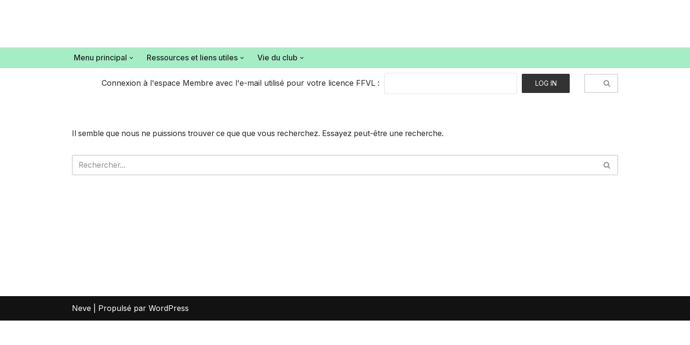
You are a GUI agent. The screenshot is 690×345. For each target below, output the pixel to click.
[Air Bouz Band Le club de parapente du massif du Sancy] (135, 24)
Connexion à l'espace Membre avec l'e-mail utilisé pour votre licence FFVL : (241, 83)
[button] (131, 58)
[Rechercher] (590, 83)
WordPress (169, 332)
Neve (81, 332)
